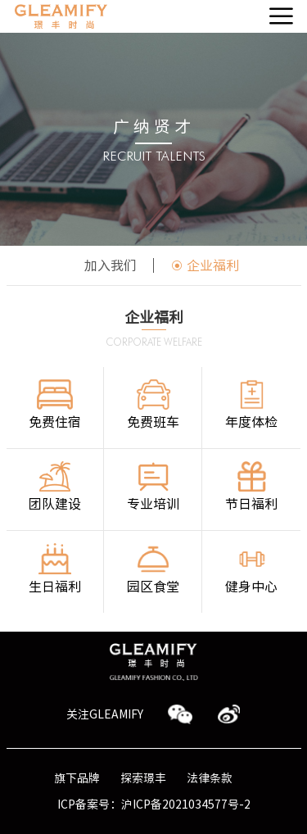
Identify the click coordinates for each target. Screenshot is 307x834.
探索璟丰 (143, 778)
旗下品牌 (77, 778)
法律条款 (210, 778)
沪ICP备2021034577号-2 (186, 804)
